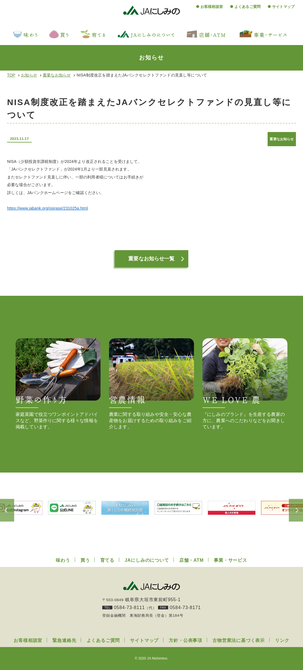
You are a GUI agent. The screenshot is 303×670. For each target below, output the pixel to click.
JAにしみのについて (147, 560)
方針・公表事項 (185, 640)
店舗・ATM (191, 560)
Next (289, 510)
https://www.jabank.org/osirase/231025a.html (47, 208)
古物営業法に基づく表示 (238, 640)
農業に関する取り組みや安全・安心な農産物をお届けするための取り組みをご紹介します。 (151, 383)
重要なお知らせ (57, 75)
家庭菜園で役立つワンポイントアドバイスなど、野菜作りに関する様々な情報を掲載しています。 (58, 383)
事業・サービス (230, 560)
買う (85, 560)
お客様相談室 (211, 7)
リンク (282, 640)
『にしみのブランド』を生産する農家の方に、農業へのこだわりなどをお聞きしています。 (244, 383)
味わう (63, 560)
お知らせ (29, 75)
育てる (107, 560)
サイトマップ (283, 7)
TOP (11, 75)
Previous (14, 510)
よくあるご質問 (247, 7)
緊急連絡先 (64, 640)
